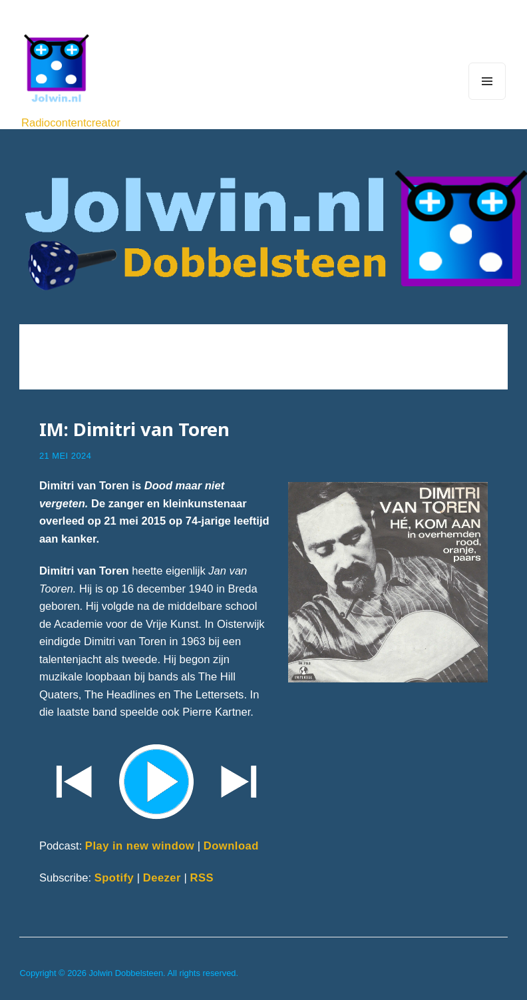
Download (231, 846)
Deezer (162, 878)
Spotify (114, 878)
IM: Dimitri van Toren (134, 428)
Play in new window (139, 846)
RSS (202, 878)
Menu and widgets (487, 99)
